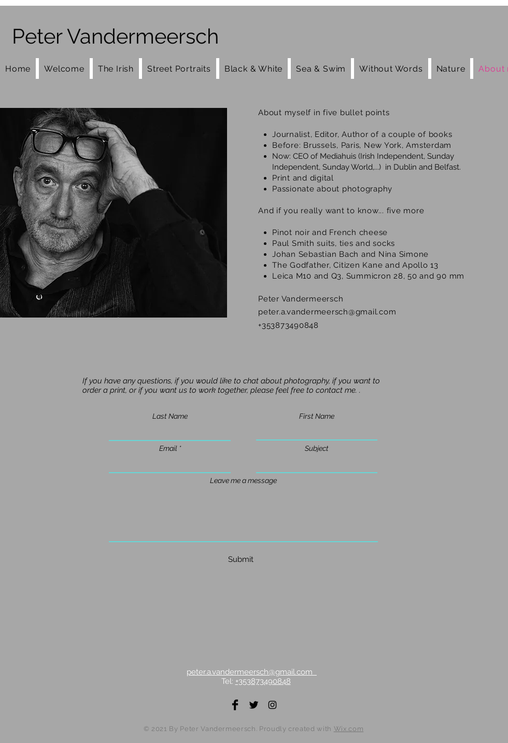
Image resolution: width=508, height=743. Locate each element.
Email (168, 448)
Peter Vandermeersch (115, 36)
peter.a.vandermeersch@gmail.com (327, 312)
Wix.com (349, 729)
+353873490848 (263, 681)
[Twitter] (253, 704)
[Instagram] (272, 704)
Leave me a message (243, 480)
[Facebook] (235, 704)
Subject (317, 448)
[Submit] (240, 559)
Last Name (170, 416)
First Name (316, 416)
